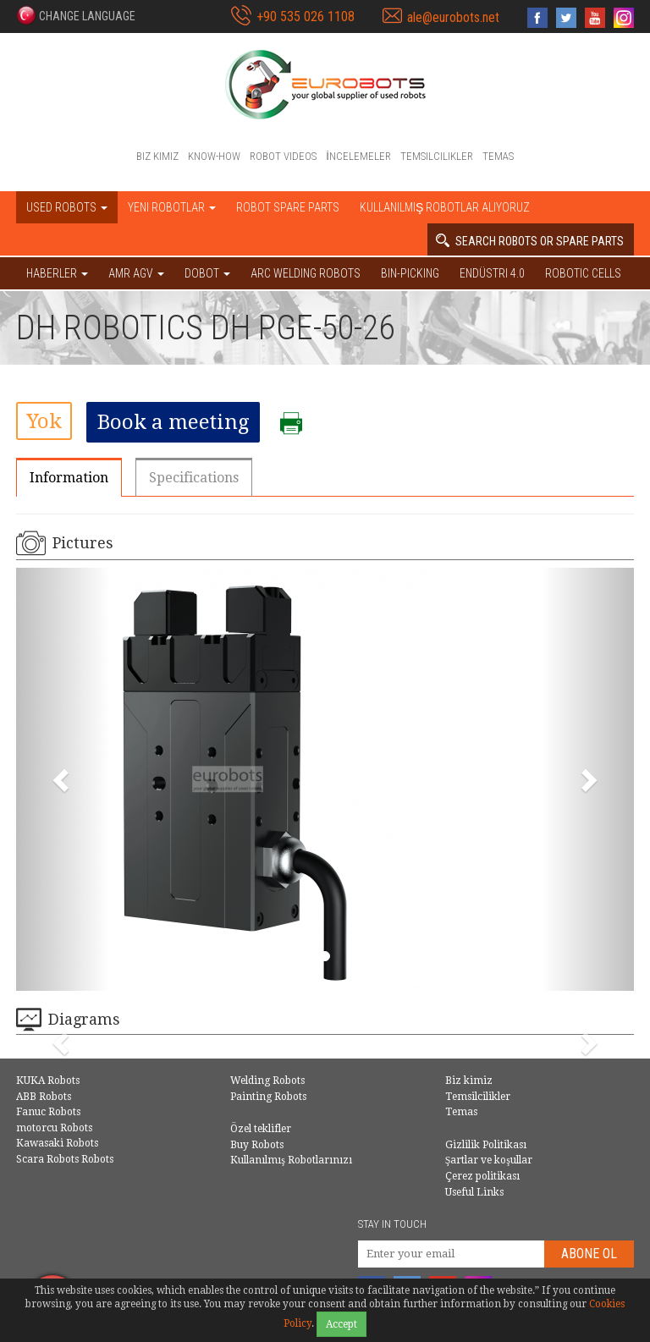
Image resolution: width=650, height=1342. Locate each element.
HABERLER (57, 273)
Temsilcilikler (436, 156)
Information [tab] (69, 478)
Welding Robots (267, 1080)
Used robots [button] (66, 207)
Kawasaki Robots (57, 1143)
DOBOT (207, 273)
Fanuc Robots (48, 1112)
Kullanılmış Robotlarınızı (291, 1160)
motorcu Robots (54, 1128)
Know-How (214, 156)
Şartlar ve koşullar (488, 1160)
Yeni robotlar (172, 207)
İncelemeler (358, 156)
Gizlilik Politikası (485, 1145)
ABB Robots (43, 1097)
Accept (341, 1324)
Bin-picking (410, 273)
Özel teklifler (260, 1129)
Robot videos (283, 156)
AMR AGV (136, 273)
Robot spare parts (287, 207)
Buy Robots (257, 1145)
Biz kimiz (157, 156)
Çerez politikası (482, 1176)
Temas (498, 156)
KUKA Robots (48, 1080)
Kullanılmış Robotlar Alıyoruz (445, 207)
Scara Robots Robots (64, 1159)
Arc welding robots (306, 273)
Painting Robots (268, 1097)
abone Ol (589, 1254)
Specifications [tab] (194, 478)
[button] (75, 15)
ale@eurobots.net (453, 17)
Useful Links (474, 1192)
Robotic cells (583, 273)
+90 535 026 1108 (305, 16)
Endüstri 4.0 (492, 273)
